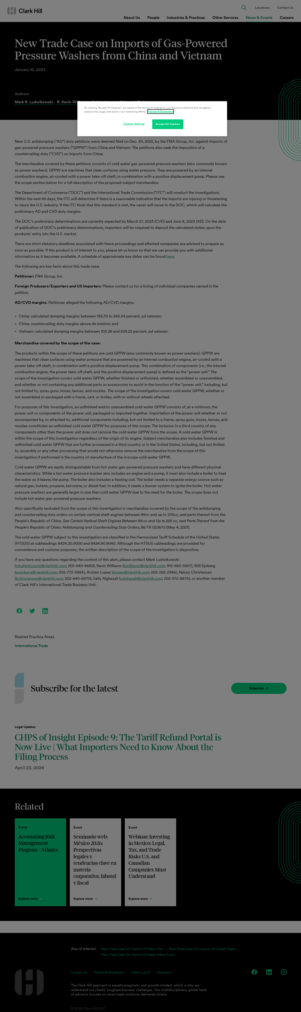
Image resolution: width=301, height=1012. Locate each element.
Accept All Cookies (167, 124)
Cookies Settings (134, 123)
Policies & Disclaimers (160, 111)
